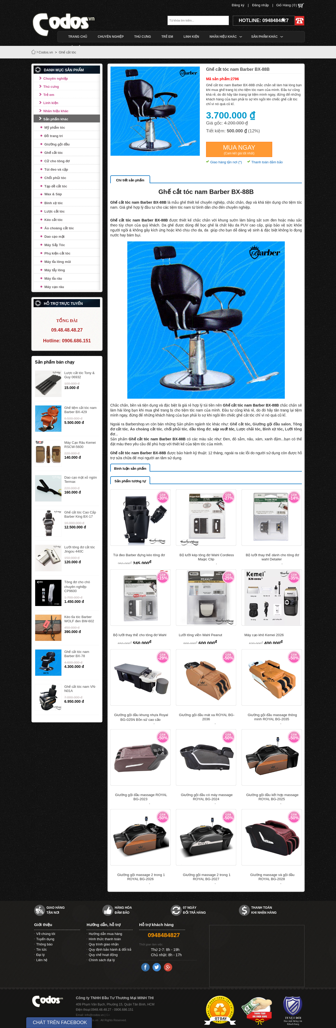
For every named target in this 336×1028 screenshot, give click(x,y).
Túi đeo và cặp (56, 169)
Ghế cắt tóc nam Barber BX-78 (76, 654)
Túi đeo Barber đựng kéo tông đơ (139, 555)
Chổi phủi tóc (55, 178)
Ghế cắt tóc (53, 153)
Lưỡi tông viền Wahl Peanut (200, 635)
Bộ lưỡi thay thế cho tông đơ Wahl (139, 635)
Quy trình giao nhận (104, 944)
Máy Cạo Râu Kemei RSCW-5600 (80, 445)
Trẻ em (48, 95)
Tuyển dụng (45, 939)
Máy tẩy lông (54, 270)
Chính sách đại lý (102, 960)
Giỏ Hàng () (290, 5)
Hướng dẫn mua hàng (105, 934)
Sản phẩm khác (55, 119)
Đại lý (40, 955)
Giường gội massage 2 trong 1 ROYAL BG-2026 (141, 877)
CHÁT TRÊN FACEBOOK (60, 1022)
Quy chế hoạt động (103, 955)
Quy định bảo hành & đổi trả (110, 949)
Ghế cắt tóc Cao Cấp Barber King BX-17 (80, 514)
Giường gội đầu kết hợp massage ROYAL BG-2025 (272, 797)
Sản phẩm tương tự (130, 481)
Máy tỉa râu (53, 278)
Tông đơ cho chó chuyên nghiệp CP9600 (77, 586)
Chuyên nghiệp (55, 78)
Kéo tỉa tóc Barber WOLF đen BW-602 (79, 619)
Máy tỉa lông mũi (57, 262)
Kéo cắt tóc (53, 220)
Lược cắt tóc (54, 211)
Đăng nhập (260, 5)
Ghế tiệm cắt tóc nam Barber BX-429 (80, 410)
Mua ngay (239, 149)
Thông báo (44, 944)
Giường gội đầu (57, 144)
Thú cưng (51, 87)
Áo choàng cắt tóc (59, 228)
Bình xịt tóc (53, 203)
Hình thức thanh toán (105, 939)
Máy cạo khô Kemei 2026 (264, 635)
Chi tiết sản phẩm (130, 180)
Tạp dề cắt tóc (55, 186)
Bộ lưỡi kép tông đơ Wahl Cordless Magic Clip (207, 557)
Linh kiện (50, 103)
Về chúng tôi (45, 934)
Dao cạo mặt (54, 237)
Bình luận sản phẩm (130, 468)
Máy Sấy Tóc (54, 245)
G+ (108, 1014)
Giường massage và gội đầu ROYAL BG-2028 (272, 877)
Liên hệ (41, 960)
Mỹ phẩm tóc (54, 127)
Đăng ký (238, 5)
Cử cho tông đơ (57, 161)
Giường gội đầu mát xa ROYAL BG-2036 (206, 717)
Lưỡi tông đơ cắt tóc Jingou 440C (79, 549)
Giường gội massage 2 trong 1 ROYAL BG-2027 (206, 877)
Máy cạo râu (54, 287)
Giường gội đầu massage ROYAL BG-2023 (141, 797)
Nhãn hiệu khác (56, 111)
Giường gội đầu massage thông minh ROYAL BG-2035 (272, 717)
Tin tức (41, 949)
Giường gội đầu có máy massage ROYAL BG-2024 (207, 797)
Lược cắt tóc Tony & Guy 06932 (79, 375)
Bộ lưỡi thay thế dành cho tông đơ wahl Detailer (272, 557)
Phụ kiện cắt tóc (57, 253)
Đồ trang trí (53, 136)
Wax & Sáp (53, 194)
